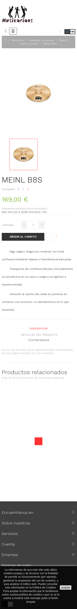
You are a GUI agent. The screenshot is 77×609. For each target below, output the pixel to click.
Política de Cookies (44, 587)
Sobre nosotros (16, 523)
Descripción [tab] (38, 328)
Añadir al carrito (23, 236)
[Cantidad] (33, 225)
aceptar (65, 587)
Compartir (18, 189)
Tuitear (23, 189)
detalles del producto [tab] (39, 334)
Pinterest (28, 189)
